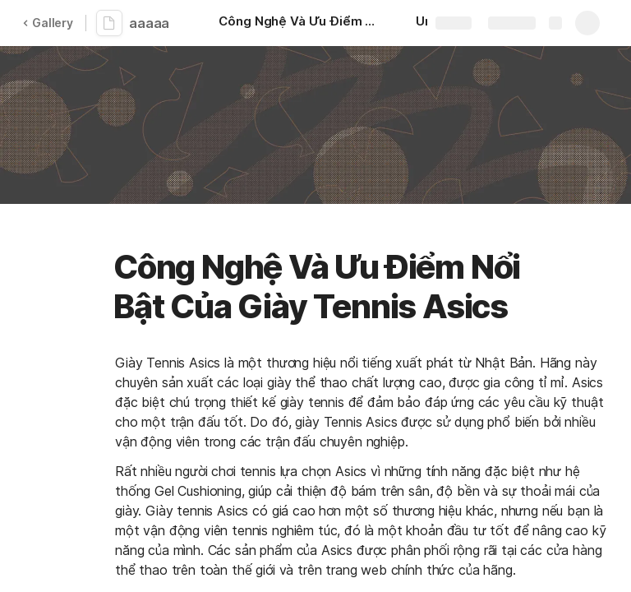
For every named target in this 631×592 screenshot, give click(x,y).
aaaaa (149, 23)
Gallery (47, 23)
